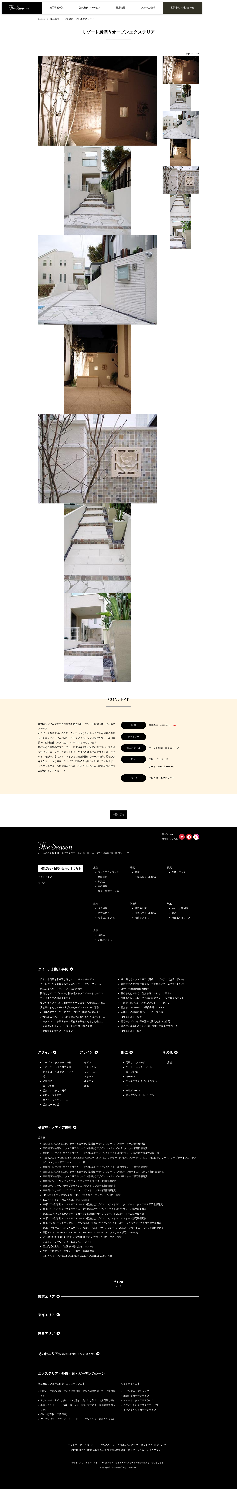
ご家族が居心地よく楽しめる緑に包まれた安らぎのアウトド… (73, 1017)
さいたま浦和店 (180, 908)
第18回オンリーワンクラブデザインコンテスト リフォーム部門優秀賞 (79, 1186)
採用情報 (120, 7)
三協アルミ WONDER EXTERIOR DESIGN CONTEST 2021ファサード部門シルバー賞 (90, 1232)
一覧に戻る (118, 814)
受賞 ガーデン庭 (51, 1104)
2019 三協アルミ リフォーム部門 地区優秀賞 (68, 1251)
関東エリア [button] (49, 1296)
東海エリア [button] (49, 1315)
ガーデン (130, 1076)
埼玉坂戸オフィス (181, 917)
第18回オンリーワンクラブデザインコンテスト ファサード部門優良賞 (79, 1181)
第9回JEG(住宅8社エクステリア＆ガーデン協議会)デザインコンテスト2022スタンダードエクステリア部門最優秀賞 (103, 1204)
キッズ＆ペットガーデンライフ (139, 1410)
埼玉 (169, 903)
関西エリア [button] (49, 1333)
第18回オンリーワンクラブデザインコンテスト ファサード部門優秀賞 (79, 1190)
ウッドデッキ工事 (130, 1383)
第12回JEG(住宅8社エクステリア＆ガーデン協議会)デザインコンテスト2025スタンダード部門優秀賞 (95, 1148)
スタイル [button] (47, 1052)
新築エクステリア (52, 1095)
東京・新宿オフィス (108, 891)
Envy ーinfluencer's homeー (135, 989)
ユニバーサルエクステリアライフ (140, 1405)
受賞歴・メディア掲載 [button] (57, 1127)
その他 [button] (170, 1052)
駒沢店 (101, 881)
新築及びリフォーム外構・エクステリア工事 (61, 1383)
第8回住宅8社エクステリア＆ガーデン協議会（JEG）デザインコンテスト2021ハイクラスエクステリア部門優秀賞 (102, 1223)
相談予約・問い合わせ (182, 7)
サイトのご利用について (154, 1445)
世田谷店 (102, 877)
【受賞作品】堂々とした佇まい (56, 1031)
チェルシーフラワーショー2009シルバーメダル (67, 1242)
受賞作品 (47, 1081)
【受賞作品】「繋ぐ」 (132, 1017)
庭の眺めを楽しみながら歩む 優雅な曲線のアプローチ (149, 1026)
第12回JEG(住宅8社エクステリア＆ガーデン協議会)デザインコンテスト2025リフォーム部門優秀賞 (94, 1143)
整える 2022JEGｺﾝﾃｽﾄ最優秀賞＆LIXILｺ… (143, 1007)
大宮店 (175, 913)
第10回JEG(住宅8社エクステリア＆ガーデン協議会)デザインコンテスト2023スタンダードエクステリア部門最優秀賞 (103, 1172)
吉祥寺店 (102, 886)
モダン (87, 1062)
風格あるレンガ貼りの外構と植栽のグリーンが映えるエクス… (153, 998)
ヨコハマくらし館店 (145, 913)
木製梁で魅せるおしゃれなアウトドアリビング (145, 1003)
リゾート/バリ (91, 1072)
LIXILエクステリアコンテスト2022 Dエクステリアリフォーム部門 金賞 (82, 1195)
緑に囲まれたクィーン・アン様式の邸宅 (61, 989)
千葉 (132, 867)
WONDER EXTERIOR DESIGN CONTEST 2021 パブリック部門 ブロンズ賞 (82, 1237)
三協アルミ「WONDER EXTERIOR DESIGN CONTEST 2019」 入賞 (77, 1256)
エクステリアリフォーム (55, 1100)
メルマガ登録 (148, 7)
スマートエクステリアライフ (138, 1400)
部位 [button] (127, 1052)
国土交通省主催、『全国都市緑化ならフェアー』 (68, 1246)
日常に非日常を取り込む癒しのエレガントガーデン (67, 979)
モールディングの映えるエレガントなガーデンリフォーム (70, 984)
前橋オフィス (179, 872)
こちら (173, 725)
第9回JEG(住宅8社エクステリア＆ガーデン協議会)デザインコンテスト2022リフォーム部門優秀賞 (93, 1214)
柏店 (137, 872)
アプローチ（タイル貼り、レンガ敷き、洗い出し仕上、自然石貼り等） (77, 1400)
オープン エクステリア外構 (57, 1062)
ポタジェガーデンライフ (136, 1396)
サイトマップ (45, 876)
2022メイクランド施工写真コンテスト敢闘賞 (66, 1200)
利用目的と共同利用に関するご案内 (90, 1450)
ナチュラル (90, 1067)
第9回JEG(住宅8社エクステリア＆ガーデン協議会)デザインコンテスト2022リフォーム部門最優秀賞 (94, 1209)
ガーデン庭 (48, 1086)
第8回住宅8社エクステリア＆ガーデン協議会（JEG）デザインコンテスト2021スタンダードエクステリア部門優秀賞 (103, 1228)
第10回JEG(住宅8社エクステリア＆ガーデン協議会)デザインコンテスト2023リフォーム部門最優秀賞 (95, 1167)
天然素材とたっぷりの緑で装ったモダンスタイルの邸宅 (69, 1007)
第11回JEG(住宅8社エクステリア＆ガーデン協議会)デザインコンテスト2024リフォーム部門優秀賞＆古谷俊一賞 (101, 1153)
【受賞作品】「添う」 (132, 1031)
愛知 (95, 903)
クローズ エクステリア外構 (57, 1067)
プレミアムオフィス (108, 872)
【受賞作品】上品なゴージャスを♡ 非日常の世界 (67, 1026)
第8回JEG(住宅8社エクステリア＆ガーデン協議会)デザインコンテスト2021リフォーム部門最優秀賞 (94, 1218)
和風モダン (90, 1081)
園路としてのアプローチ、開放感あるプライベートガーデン (71, 993)
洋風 (86, 1086)
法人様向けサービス (89, 7)
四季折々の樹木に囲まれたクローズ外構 (142, 1012)
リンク (41, 882)
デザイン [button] (88, 1052)
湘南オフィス (142, 917)
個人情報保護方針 (120, 1450)
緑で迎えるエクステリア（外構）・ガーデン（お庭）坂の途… (153, 979)
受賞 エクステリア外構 (55, 1090)
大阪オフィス (105, 939)
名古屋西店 (104, 913)
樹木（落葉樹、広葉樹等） (54, 1414)
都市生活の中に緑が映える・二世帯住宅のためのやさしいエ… (153, 984)
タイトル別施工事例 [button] (55, 969)
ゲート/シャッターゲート (139, 1067)
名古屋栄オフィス (107, 917)
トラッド (88, 1076)
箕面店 (101, 935)
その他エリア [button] (69, 1354)
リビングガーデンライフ (136, 1391)
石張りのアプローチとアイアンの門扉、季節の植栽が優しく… (73, 1012)
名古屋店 (102, 908)
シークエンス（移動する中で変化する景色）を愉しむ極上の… (73, 1021)
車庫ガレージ (133, 1090)
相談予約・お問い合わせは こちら (60, 868)
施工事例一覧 (57, 7)
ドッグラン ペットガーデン (140, 1095)
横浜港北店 (141, 908)
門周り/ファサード (135, 1062)
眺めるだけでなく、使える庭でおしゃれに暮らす (146, 993)
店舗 (169, 1062)
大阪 (95, 930)
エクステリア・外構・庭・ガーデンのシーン (71, 1373)
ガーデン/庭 (132, 1072)
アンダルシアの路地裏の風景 (55, 998)
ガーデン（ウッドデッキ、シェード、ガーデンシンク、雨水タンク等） (77, 1419)
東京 (95, 867)
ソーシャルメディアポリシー (148, 1450)
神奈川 (133, 903)
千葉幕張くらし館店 (145, 877)
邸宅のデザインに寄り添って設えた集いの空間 (145, 1021)
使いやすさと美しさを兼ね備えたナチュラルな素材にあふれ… (73, 1003)
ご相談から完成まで (127, 1445)
